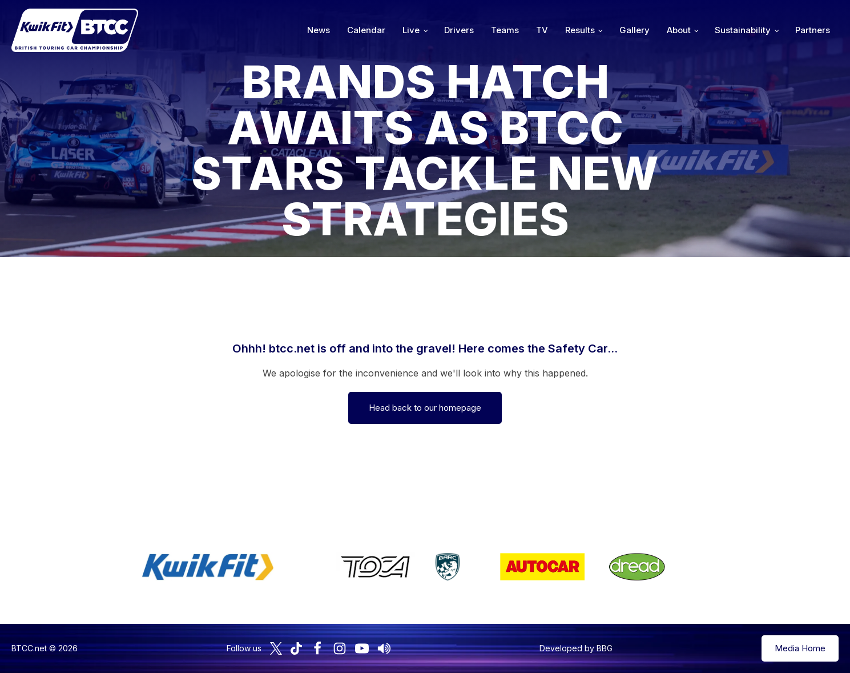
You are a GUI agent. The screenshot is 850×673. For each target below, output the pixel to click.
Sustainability (743, 30)
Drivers (459, 30)
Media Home (800, 648)
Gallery (634, 30)
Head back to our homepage (425, 407)
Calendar (366, 30)
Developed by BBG (576, 648)
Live (411, 30)
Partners (812, 30)
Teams (505, 30)
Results (580, 30)
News (318, 30)
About (679, 30)
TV (542, 30)
